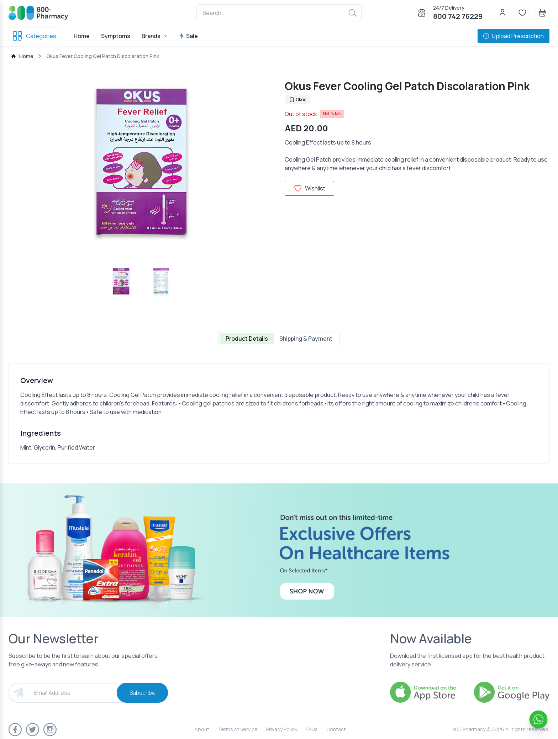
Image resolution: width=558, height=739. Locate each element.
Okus (297, 99)
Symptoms (115, 36)
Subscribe (143, 693)
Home (82, 36)
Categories (34, 36)
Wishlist (309, 188)
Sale (188, 36)
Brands (155, 36)
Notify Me (332, 114)
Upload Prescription (513, 36)
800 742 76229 (458, 16)
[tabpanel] (279, 413)
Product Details (247, 338)
